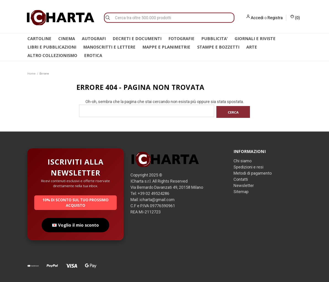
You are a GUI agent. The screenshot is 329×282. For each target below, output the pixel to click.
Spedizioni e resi (248, 165)
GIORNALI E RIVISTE (255, 38)
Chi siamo (242, 159)
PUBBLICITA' (214, 38)
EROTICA (93, 55)
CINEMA (66, 38)
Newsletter (243, 184)
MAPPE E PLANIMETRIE (166, 47)
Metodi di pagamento (252, 172)
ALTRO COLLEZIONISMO (52, 55)
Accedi (257, 17)
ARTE (251, 47)
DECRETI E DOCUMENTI (137, 38)
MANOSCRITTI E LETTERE (109, 47)
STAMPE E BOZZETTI (218, 47)
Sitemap (241, 190)
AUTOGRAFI (94, 38)
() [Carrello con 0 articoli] (295, 17)
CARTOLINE (39, 38)
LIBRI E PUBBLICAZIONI (51, 47)
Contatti (240, 178)
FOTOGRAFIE (181, 38)
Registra (275, 17)
